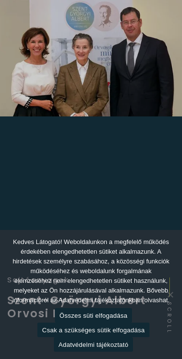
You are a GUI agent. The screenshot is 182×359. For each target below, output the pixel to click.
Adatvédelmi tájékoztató (94, 344)
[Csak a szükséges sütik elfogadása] (170, 294)
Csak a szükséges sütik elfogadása (93, 330)
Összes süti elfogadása (94, 315)
